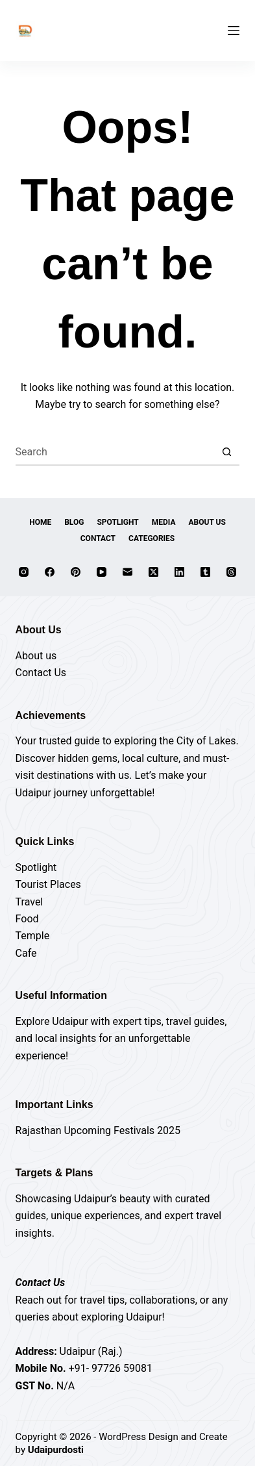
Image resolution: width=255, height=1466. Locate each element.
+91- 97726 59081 (110, 1368)
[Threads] (231, 572)
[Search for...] (115, 453)
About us (36, 656)
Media (164, 522)
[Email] (127, 572)
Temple (33, 935)
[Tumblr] (205, 572)
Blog (74, 522)
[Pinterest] (75, 572)
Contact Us (41, 672)
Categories (151, 538)
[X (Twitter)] (153, 572)
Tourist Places (48, 884)
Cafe (26, 953)
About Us (207, 522)
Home (40, 522)
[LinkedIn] (179, 572)
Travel (29, 902)
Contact (97, 538)
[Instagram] (24, 572)
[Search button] (226, 453)
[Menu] (233, 30)
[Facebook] (50, 572)
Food (27, 919)
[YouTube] (101, 572)
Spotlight (117, 522)
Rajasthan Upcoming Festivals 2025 (98, 1130)
